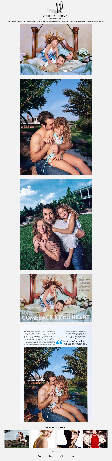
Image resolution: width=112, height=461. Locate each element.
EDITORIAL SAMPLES (42, 21)
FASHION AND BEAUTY (54, 21)
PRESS (89, 21)
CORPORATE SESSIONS (29, 21)
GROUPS (20, 21)
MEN (9, 21)
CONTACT (101, 21)
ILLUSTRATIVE (82, 21)
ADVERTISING (73, 21)
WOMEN (14, 21)
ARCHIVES (95, 21)
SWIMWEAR (65, 21)
